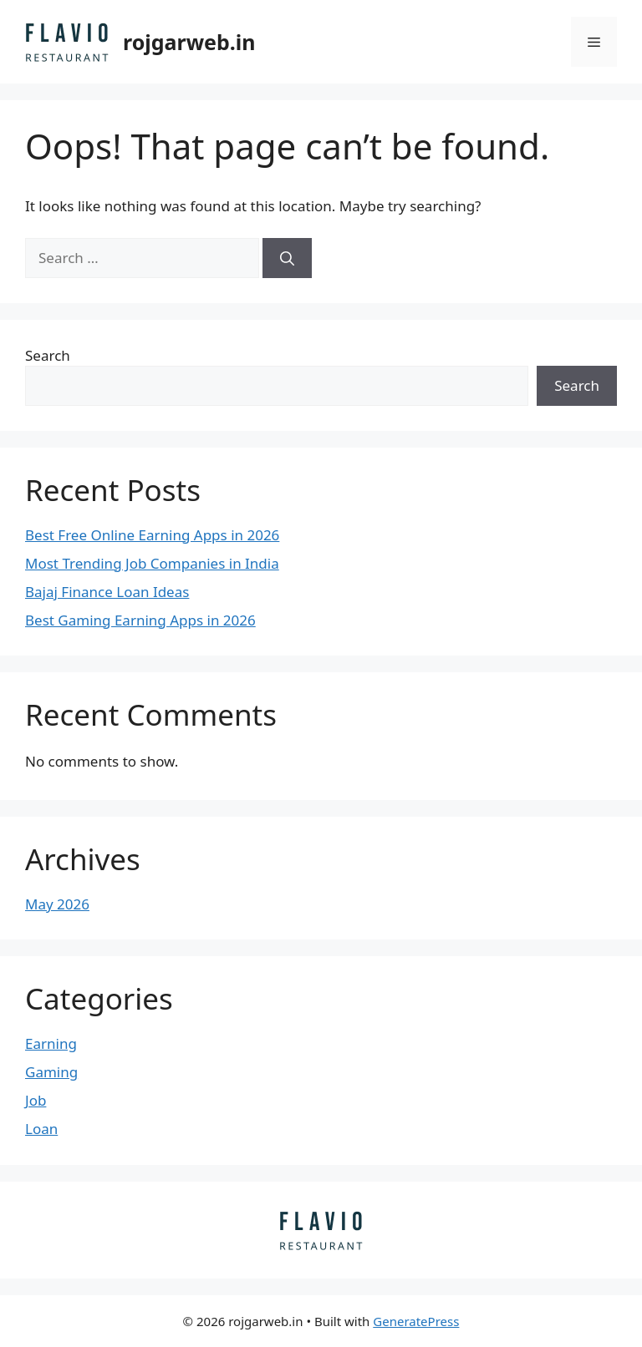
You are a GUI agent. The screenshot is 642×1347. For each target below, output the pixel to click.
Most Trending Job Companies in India (152, 563)
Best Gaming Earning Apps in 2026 (140, 620)
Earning (51, 1043)
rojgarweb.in (189, 42)
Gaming (51, 1071)
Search (47, 355)
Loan (41, 1128)
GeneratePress (416, 1321)
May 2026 (57, 904)
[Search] (287, 258)
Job (35, 1100)
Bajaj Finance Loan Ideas (107, 591)
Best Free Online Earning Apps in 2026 (152, 534)
